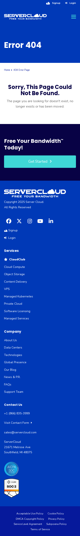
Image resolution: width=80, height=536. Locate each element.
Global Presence (15, 362)
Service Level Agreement (28, 524)
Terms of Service (40, 529)
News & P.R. (12, 377)
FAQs (7, 384)
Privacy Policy (56, 519)
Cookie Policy (56, 513)
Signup (56, 3)
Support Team (13, 392)
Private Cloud (13, 304)
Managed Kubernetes (18, 296)
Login (73, 3)
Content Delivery (15, 282)
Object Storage (14, 274)
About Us (10, 340)
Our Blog (10, 370)
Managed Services (16, 318)
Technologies (13, 355)
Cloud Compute (14, 267)
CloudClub (14, 259)
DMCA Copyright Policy (30, 519)
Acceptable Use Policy (29, 513)
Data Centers (13, 348)
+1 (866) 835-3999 (17, 413)
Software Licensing (17, 311)
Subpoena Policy (56, 524)
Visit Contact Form (18, 423)
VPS (7, 289)
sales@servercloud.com (20, 432)
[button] (73, 17)
